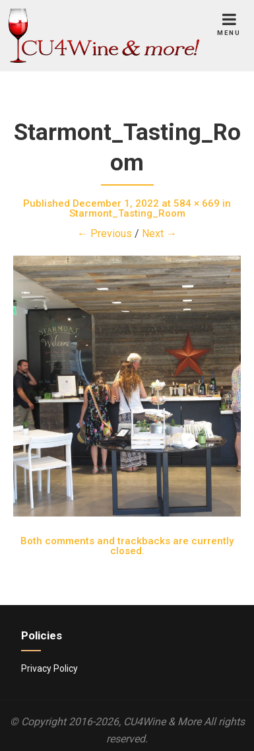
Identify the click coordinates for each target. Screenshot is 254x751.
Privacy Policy (49, 668)
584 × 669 (197, 203)
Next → (159, 233)
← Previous (104, 233)
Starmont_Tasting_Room (127, 213)
